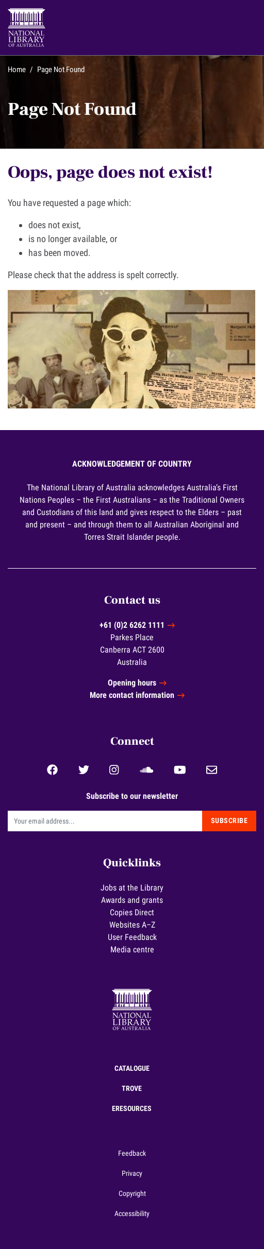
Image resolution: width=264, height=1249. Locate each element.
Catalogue (132, 1068)
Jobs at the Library (132, 888)
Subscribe (229, 820)
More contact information (132, 695)
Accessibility (132, 1213)
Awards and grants (132, 900)
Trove (132, 1088)
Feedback (132, 1153)
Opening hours (132, 683)
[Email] (105, 821)
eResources (132, 1108)
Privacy (132, 1173)
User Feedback (132, 937)
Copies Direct (132, 912)
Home (17, 69)
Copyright (132, 1193)
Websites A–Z (132, 925)
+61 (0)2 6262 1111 (132, 625)
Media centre (132, 949)
